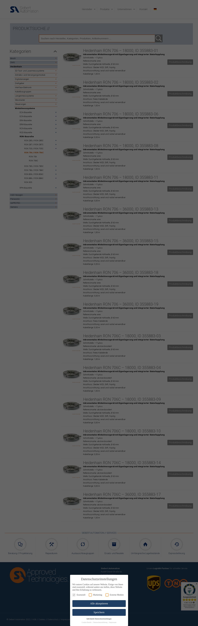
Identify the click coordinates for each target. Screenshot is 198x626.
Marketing (95, 594)
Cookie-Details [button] (87, 622)
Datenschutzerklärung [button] (100, 622)
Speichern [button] (99, 612)
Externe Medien (114, 594)
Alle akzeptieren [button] (99, 603)
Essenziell (79, 594)
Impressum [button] (112, 622)
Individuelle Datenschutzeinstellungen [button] (98, 619)
